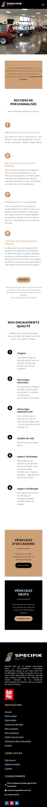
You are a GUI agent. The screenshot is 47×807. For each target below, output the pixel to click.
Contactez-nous (23, 618)
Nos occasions (23, 565)
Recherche (23, 280)
